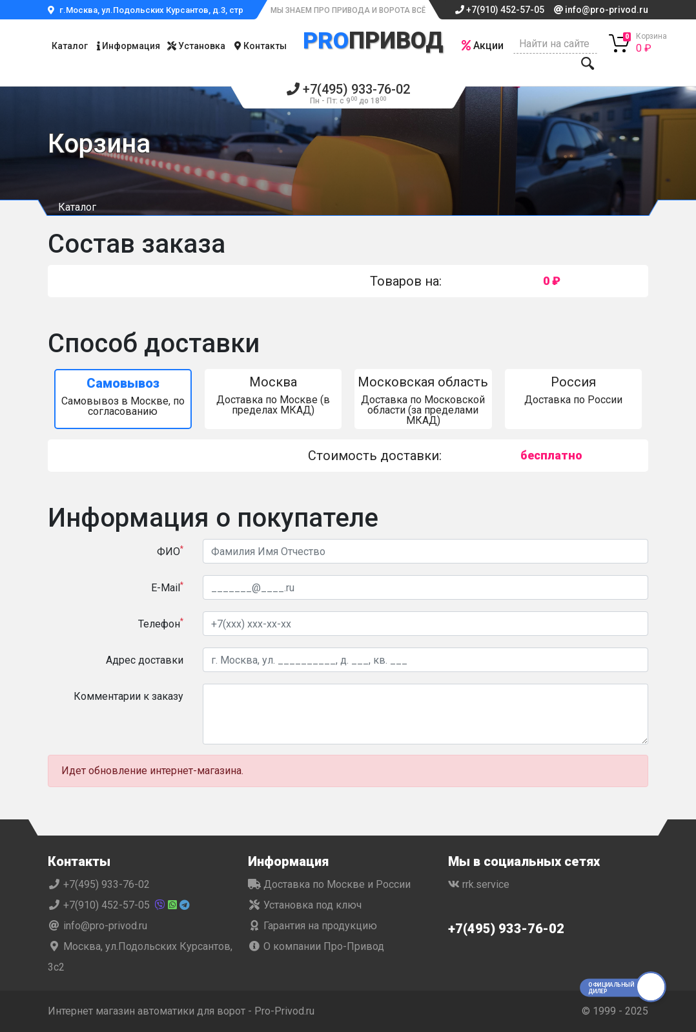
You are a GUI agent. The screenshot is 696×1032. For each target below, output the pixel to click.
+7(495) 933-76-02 (348, 94)
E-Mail (167, 587)
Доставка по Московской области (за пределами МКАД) (423, 400)
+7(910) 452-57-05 (499, 10)
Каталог (70, 46)
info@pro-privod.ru (601, 10)
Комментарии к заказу (128, 696)
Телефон (160, 623)
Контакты (260, 46)
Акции (483, 45)
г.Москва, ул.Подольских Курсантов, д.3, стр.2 (149, 10)
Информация (128, 46)
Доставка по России (573, 390)
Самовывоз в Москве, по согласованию (123, 396)
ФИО (170, 551)
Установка (196, 46)
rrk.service (478, 884)
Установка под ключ (305, 905)
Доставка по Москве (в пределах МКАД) (273, 395)
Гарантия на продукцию (312, 926)
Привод (373, 39)
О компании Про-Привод (316, 946)
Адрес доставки (144, 660)
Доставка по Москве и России (329, 884)
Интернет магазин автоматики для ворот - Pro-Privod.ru (181, 1011)
